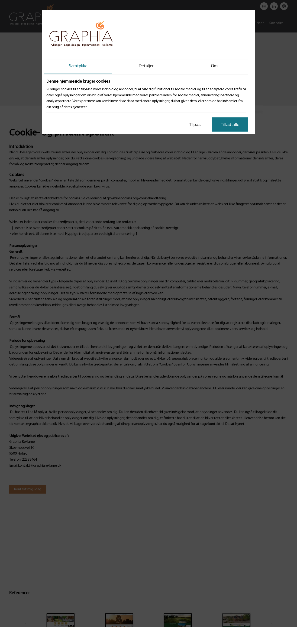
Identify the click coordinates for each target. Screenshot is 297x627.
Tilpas (194, 124)
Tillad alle (230, 124)
